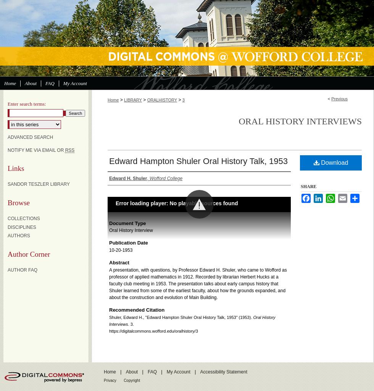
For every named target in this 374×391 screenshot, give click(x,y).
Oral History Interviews (300, 121)
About (132, 372)
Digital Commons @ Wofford (187, 38)
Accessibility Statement (223, 372)
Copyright (132, 380)
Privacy (110, 380)
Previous (339, 99)
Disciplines (22, 227)
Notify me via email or (41, 150)
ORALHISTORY (162, 100)
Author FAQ (22, 270)
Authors (19, 235)
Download (331, 162)
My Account (178, 372)
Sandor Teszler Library (39, 184)
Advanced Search (30, 137)
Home (113, 100)
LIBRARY (133, 100)
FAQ (152, 372)
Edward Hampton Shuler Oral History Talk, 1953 (198, 161)
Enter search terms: (27, 104)
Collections (24, 218)
